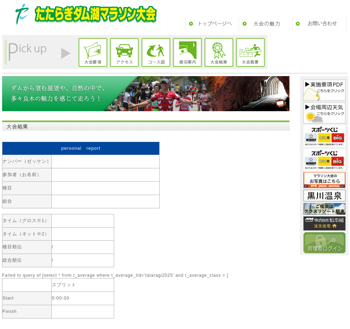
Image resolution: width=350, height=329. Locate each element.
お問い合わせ (319, 24)
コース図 (155, 52)
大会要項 (92, 52)
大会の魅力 (265, 24)
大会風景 (250, 52)
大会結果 (218, 52)
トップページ (212, 24)
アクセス (124, 52)
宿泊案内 (187, 52)
